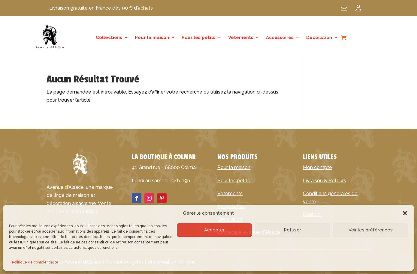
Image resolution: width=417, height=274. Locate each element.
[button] (405, 213)
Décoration (319, 37)
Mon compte (317, 167)
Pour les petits (199, 37)
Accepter (214, 230)
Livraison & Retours (324, 180)
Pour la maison (152, 37)
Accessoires (280, 37)
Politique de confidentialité (35, 262)
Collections (109, 37)
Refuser (292, 230)
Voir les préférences (371, 230)
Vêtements (240, 37)
